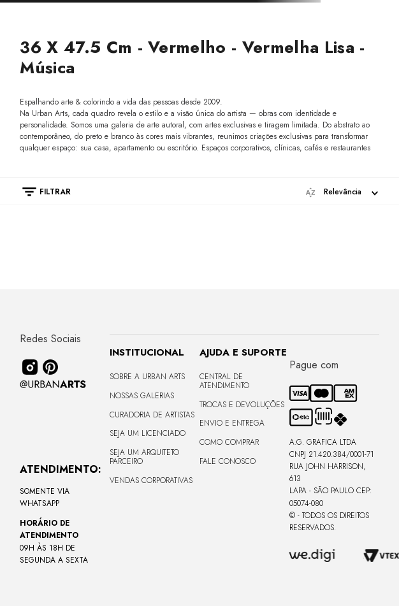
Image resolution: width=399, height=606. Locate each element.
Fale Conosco (228, 461)
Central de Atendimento (224, 381)
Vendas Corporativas (151, 480)
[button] (40, 192)
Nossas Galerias (142, 395)
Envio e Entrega (232, 423)
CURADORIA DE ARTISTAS (152, 415)
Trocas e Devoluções (242, 404)
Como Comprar (229, 442)
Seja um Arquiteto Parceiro (144, 457)
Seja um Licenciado (147, 433)
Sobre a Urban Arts (147, 376)
